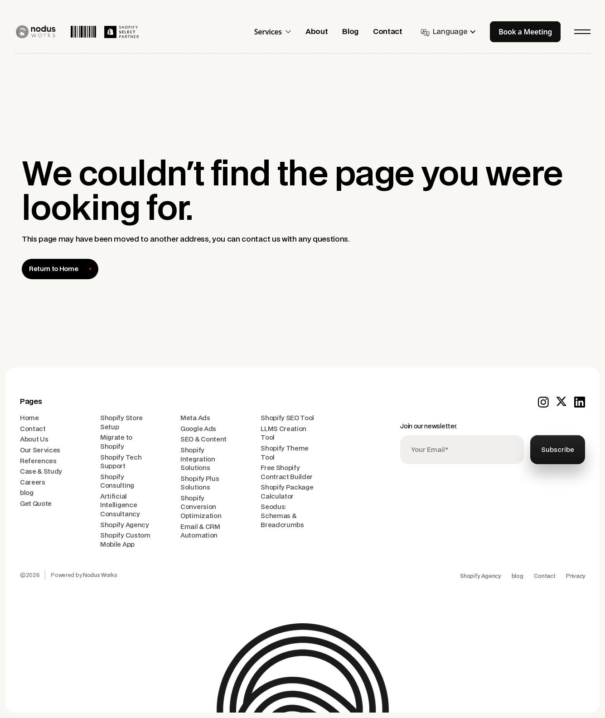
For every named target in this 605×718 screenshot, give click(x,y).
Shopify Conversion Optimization (200, 507)
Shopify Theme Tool (285, 453)
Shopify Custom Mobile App (125, 540)
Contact (33, 429)
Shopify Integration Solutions (197, 459)
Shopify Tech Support (120, 462)
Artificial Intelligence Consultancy (120, 505)
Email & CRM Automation (200, 531)
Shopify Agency (124, 525)
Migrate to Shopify (116, 442)
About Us (34, 439)
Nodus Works (100, 575)
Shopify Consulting (117, 481)
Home (29, 418)
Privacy (575, 576)
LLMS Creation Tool (283, 433)
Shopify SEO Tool (287, 418)
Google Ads (198, 429)
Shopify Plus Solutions (199, 483)
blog (27, 493)
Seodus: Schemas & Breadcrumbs (282, 516)
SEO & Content (203, 439)
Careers (32, 482)
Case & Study (41, 472)
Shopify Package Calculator (287, 492)
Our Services (40, 450)
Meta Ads (195, 418)
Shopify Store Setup (121, 422)
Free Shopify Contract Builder (287, 472)
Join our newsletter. (428, 426)
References (38, 461)
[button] (276, 31)
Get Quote (36, 504)
